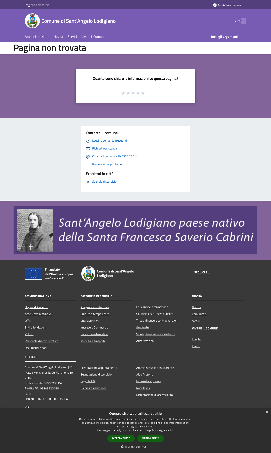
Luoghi (196, 339)
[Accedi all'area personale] (227, 5)
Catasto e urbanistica (94, 334)
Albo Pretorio (144, 374)
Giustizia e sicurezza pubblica (155, 313)
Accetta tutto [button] (121, 438)
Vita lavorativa (90, 320)
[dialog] (135, 430)
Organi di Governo (36, 307)
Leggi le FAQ (88, 381)
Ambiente (142, 327)
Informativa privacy (148, 381)
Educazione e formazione (152, 307)
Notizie (196, 307)
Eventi (196, 346)
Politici (29, 334)
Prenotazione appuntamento (99, 367)
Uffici (28, 320)
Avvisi (196, 320)
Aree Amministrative (38, 314)
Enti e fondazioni (35, 327)
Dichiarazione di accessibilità (154, 394)
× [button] (266, 412)
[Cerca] (241, 20)
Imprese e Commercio (94, 327)
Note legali (143, 388)
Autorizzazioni (145, 340)
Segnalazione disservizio (96, 374)
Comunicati (199, 314)
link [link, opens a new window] (172, 430)
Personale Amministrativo (41, 341)
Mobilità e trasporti (93, 341)
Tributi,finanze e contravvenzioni (157, 320)
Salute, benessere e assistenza (155, 334)
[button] (135, 446)
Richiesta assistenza (94, 388)
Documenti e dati (36, 347)
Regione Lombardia (37, 5)
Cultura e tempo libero (95, 314)
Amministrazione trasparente (155, 367)
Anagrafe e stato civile (95, 307)
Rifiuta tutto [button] (151, 438)
